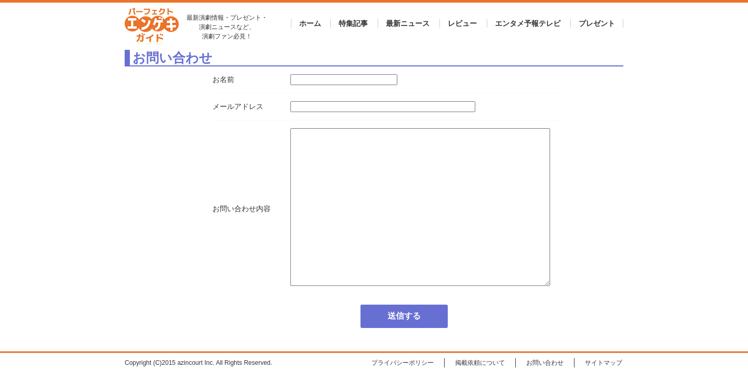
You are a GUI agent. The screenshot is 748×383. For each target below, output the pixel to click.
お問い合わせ (545, 362)
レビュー (462, 23)
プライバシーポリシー (402, 362)
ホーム (310, 23)
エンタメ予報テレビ (527, 23)
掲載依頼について (480, 362)
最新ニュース (408, 23)
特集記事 (353, 23)
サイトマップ (603, 362)
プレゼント (597, 23)
